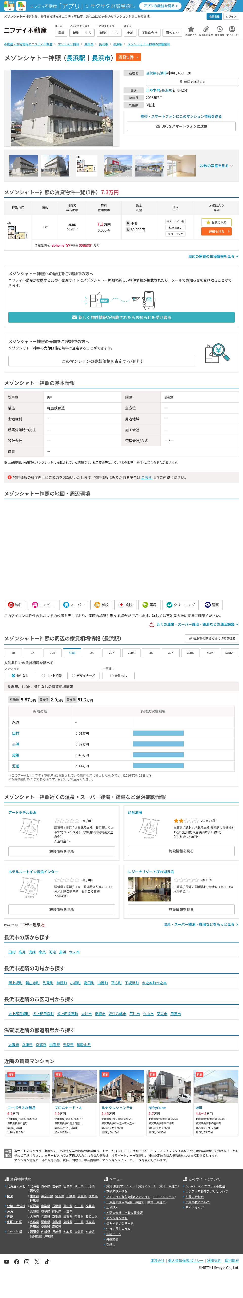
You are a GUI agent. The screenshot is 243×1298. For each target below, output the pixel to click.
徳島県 (90, 1222)
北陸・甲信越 (16, 1206)
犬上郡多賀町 (67, 1013)
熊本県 (67, 1231)
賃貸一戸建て (168, 1186)
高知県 (56, 1226)
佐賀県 (45, 1231)
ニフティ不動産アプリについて (207, 1191)
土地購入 (112, 1207)
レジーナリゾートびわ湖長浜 (151, 871)
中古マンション (164, 1196)
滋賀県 (151, 72)
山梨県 (45, 1206)
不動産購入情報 (117, 1191)
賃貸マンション (124, 1186)
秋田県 (79, 1186)
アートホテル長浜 (22, 812)
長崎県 (56, 1231)
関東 (10, 1196)
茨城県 (82, 1196)
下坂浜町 (132, 982)
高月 (22, 951)
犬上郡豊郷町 (19, 1013)
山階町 (102, 982)
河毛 (15, 765)
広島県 (34, 1222)
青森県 (45, 1186)
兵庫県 (27, 1044)
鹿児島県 (36, 1236)
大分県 (79, 1231)
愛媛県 (45, 1226)
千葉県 (70, 1196)
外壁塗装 (112, 1239)
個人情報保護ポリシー (186, 1260)
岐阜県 (45, 1211)
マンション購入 (117, 1196)
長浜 (15, 743)
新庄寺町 (33, 982)
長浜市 (101, 57)
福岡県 (34, 1231)
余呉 (42, 951)
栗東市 (162, 1013)
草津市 (134, 1013)
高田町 (89, 982)
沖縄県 (48, 1236)
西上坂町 (15, 982)
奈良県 (68, 1044)
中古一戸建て (156, 1202)
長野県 (56, 1206)
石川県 (79, 1206)
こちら (146, 477)
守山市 (148, 1013)
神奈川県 (47, 1196)
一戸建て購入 (115, 1202)
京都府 (41, 1044)
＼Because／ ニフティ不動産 (205, 1186)
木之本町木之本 (154, 982)
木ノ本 (74, 951)
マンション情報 (117, 1218)
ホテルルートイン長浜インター (33, 871)
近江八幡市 (117, 1013)
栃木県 (93, 1196)
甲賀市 (175, 1013)
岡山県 (45, 1222)
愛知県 (34, 1211)
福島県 (34, 1190)
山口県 (79, 1222)
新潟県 (34, 1206)
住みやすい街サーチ (120, 1223)
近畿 (10, 1216)
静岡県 (56, 1211)
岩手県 (56, 1186)
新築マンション (139, 1196)
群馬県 (34, 1200)
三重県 (67, 1211)
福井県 (90, 1206)
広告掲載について (198, 1202)
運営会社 (157, 1260)
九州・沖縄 (14, 1231)
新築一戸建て (135, 1202)
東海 (10, 1211)
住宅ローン (113, 1234)
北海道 (34, 1186)
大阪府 (13, 1044)
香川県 (34, 1226)
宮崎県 (90, 1231)
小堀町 (75, 982)
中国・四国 (14, 1222)
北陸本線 (153, 90)
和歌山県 (84, 1044)
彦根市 (100, 1013)
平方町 (116, 982)
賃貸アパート (147, 1186)
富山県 (67, 1206)
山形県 (90, 1186)
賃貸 (109, 1186)
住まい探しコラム (118, 1228)
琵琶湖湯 (135, 812)
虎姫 (15, 754)
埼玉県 (59, 1196)
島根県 (67, 1222)
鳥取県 (56, 1222)
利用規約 (214, 1260)
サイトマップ (195, 1207)
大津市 (86, 1013)
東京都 (34, 1196)
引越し (110, 1244)
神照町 (61, 982)
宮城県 (67, 1186)
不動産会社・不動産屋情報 (124, 1212)
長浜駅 (75, 57)
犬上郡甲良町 (43, 1013)
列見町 (48, 982)
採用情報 (232, 1260)
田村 (15, 733)
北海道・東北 (16, 1186)
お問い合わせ (195, 1196)
